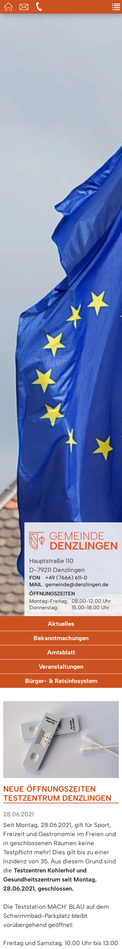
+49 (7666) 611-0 (66, 578)
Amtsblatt (61, 652)
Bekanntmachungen (61, 638)
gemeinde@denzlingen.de (76, 584)
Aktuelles (61, 623)
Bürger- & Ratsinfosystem (61, 681)
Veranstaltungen (61, 666)
